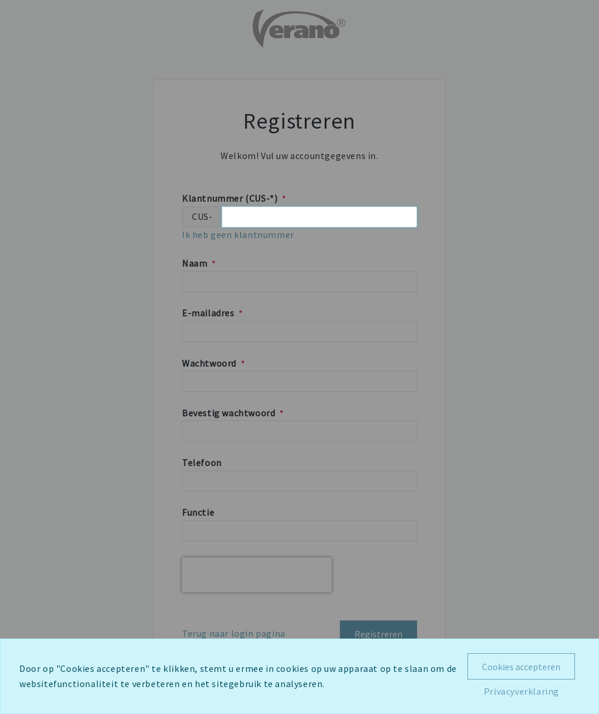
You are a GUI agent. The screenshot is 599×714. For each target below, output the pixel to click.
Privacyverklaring (521, 691)
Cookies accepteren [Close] (521, 666)
